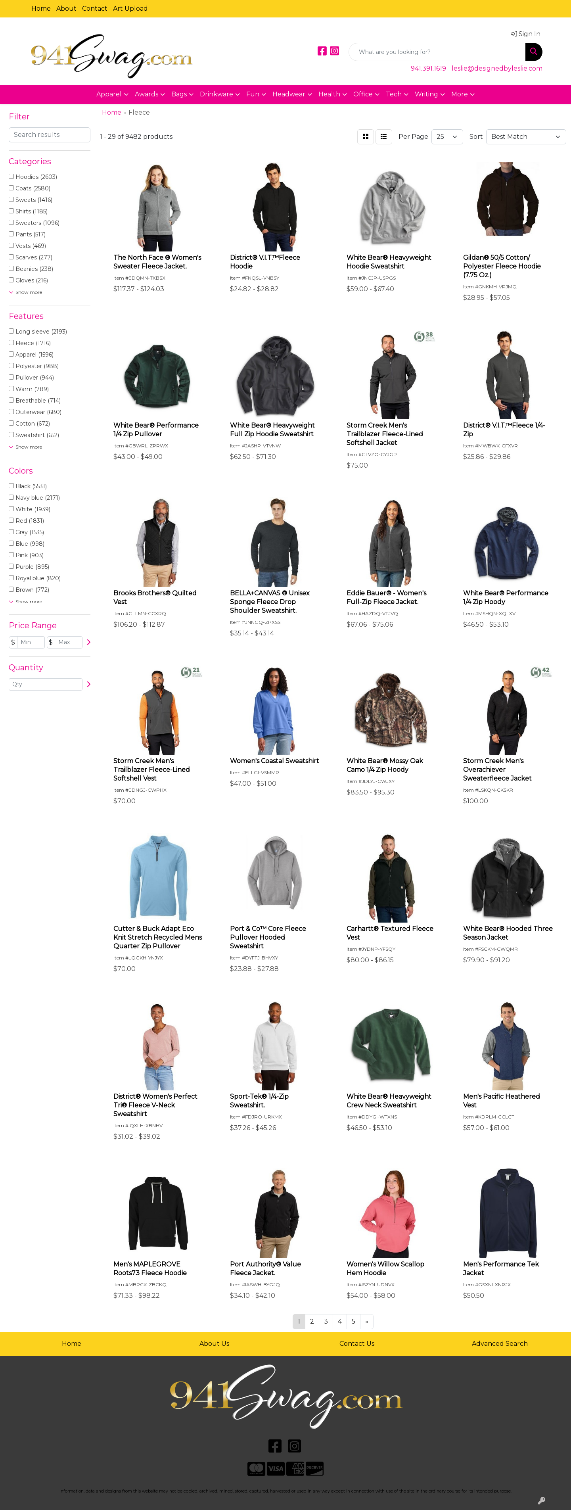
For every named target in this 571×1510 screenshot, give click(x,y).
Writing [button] (426, 94)
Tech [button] (394, 94)
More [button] (459, 94)
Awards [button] (146, 94)
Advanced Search (500, 1343)
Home (41, 8)
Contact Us (356, 1343)
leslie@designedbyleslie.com (497, 68)
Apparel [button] (109, 94)
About (66, 8)
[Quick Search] (437, 52)
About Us (214, 1343)
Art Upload (130, 8)
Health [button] (329, 94)
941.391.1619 (428, 68)
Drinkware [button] (216, 94)
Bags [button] (179, 94)
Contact (94, 8)
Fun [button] (252, 94)
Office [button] (363, 94)
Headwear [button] (288, 94)
